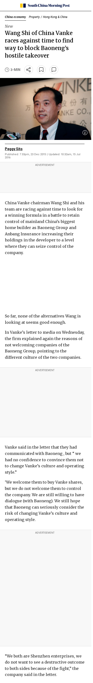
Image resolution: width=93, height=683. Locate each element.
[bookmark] (41, 69)
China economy (15, 17)
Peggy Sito (14, 149)
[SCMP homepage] (45, 5)
